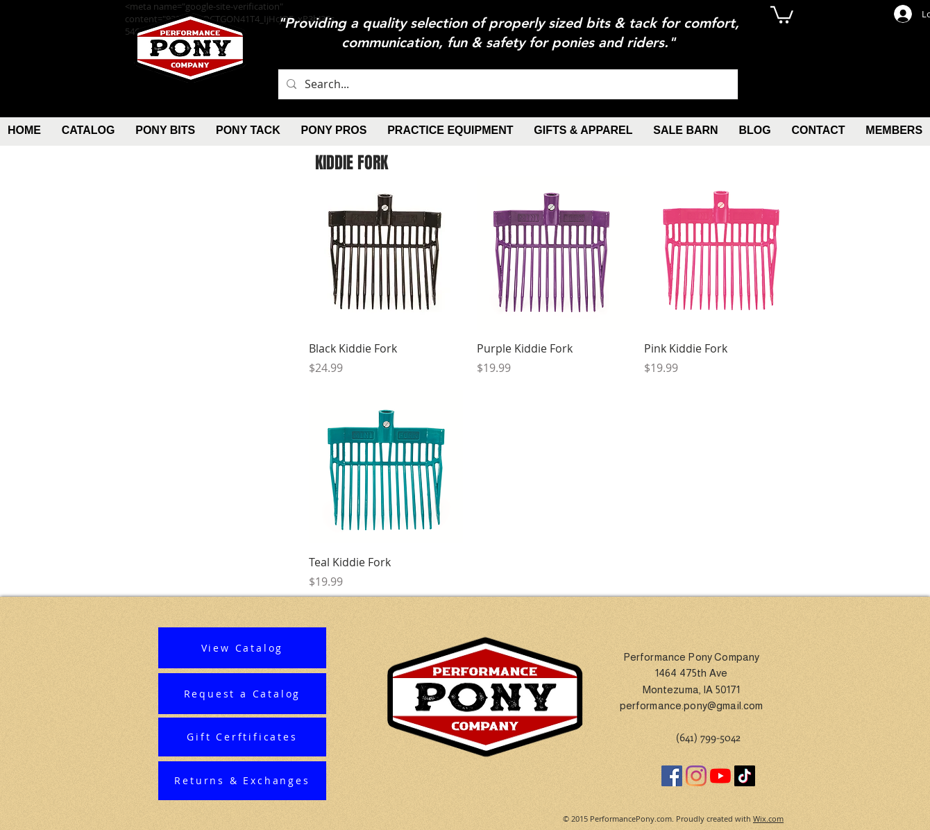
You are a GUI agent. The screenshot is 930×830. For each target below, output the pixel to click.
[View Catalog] (242, 647)
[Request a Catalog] (242, 693)
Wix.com (768, 818)
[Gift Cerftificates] (242, 737)
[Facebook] (671, 775)
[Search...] (507, 84)
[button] (781, 14)
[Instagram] (696, 775)
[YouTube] (720, 775)
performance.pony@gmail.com (691, 705)
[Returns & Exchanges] (242, 780)
